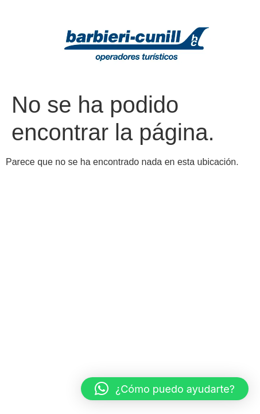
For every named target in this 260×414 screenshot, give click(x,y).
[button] (165, 388)
